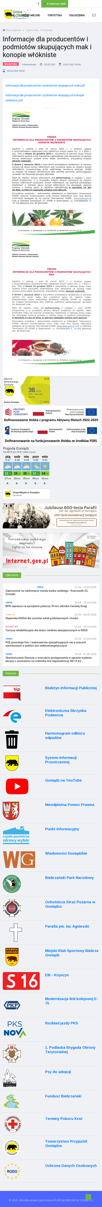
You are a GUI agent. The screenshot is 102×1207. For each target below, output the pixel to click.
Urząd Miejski (30, 15)
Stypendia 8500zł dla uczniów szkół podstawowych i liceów (41, 618)
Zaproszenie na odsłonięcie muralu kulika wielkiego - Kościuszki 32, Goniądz (46, 592)
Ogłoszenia (77, 15)
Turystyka (54, 15)
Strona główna (12, 30)
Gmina (10, 15)
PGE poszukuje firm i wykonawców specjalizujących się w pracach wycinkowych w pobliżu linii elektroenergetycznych (45, 644)
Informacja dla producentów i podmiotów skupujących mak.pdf (45, 85)
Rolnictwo (11, 64)
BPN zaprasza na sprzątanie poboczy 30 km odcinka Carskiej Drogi (46, 606)
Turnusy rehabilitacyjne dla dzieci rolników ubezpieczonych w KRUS (46, 630)
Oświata (10, 614)
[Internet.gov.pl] (51, 555)
